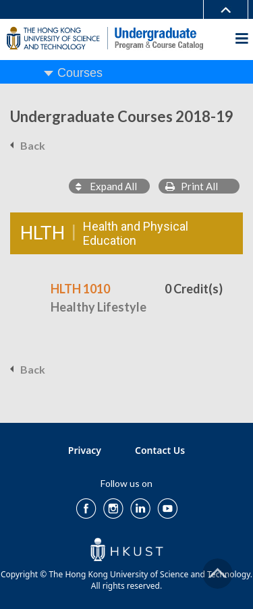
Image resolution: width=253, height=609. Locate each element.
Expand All (106, 186)
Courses (80, 73)
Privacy (84, 450)
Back (32, 145)
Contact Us (160, 450)
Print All (191, 186)
